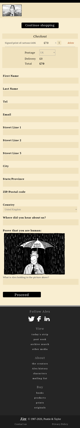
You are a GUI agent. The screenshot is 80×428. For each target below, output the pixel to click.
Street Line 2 (12, 140)
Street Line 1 (12, 127)
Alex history (40, 368)
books (40, 392)
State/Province (13, 179)
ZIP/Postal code (14, 192)
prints (40, 402)
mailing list (40, 378)
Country (9, 204)
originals (40, 407)
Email (7, 114)
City (6, 166)
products (40, 397)
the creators (40, 363)
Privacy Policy (60, 424)
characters (40, 373)
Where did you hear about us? (24, 217)
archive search (40, 344)
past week (40, 339)
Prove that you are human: (22, 230)
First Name (11, 76)
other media (40, 349)
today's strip (40, 334)
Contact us (21, 424)
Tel (5, 101)
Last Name (10, 88)
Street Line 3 (12, 153)
